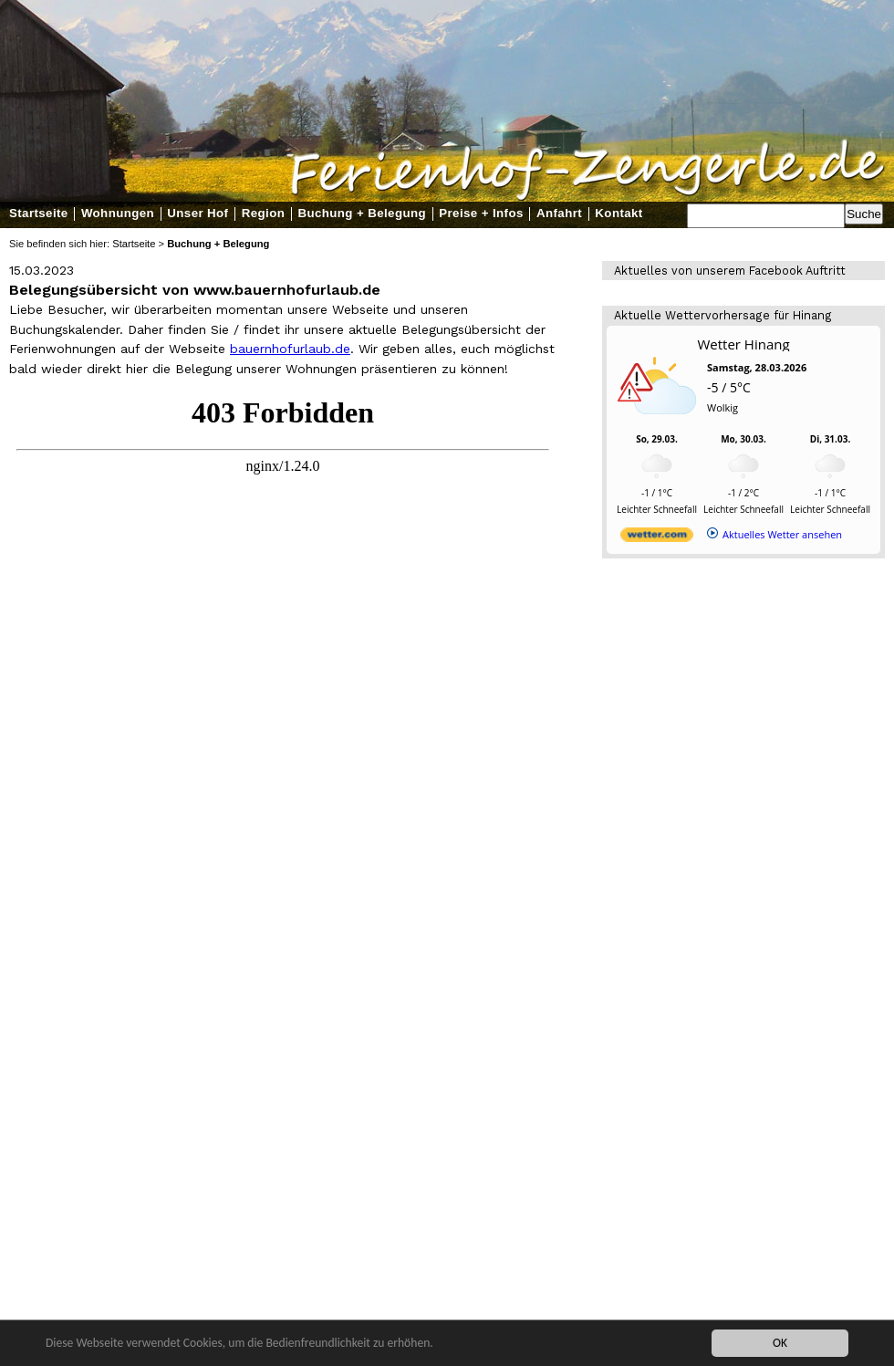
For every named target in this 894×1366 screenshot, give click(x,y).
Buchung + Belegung (361, 213)
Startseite (38, 213)
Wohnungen (117, 213)
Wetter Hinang (743, 344)
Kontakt (618, 213)
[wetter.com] (656, 538)
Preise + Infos (481, 213)
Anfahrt (559, 213)
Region (263, 213)
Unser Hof (197, 213)
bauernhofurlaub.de (290, 348)
